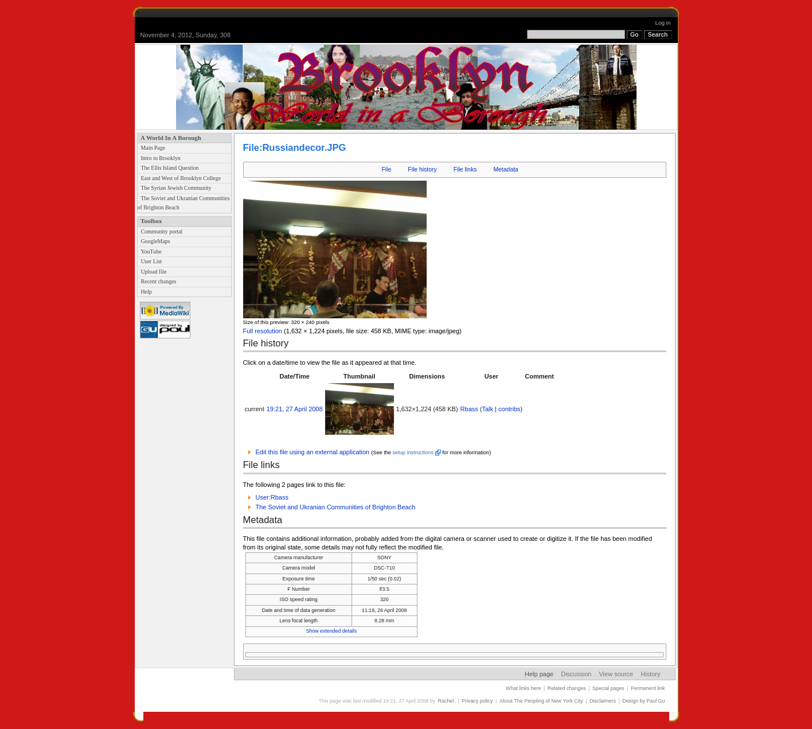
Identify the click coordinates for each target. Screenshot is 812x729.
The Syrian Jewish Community (175, 188)
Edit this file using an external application (313, 452)
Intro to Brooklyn (160, 158)
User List (151, 261)
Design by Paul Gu (643, 701)
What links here (523, 688)
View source (616, 673)
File (386, 169)
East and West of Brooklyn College (180, 178)
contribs (509, 409)
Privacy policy (477, 701)
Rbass (469, 409)
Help (145, 292)
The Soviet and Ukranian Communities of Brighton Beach (336, 507)
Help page (539, 673)
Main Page (152, 148)
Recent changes (158, 281)
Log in (663, 23)
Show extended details (331, 631)
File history (422, 169)
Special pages (608, 688)
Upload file (153, 271)
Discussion (576, 673)
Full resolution (262, 331)
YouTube (150, 251)
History (650, 673)
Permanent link (648, 688)
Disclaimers (603, 701)
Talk (488, 409)
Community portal (161, 231)
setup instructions (412, 452)
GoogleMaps (155, 241)
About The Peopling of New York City (541, 701)
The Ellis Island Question (169, 168)
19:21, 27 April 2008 (295, 409)
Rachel (446, 701)
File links (465, 169)
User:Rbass (272, 497)
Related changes (567, 688)
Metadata (505, 169)
